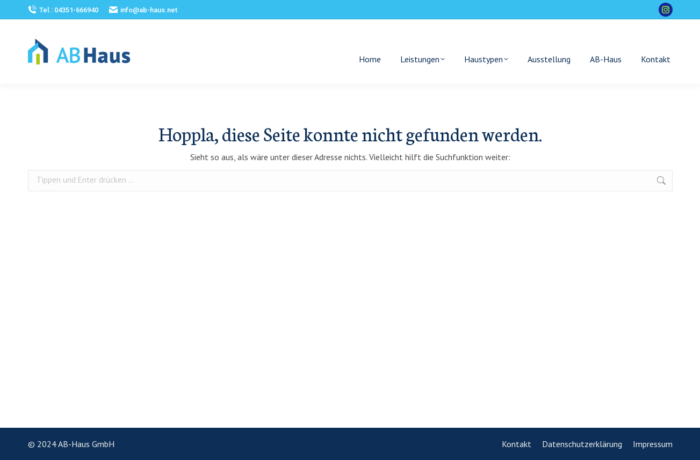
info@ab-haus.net (143, 10)
